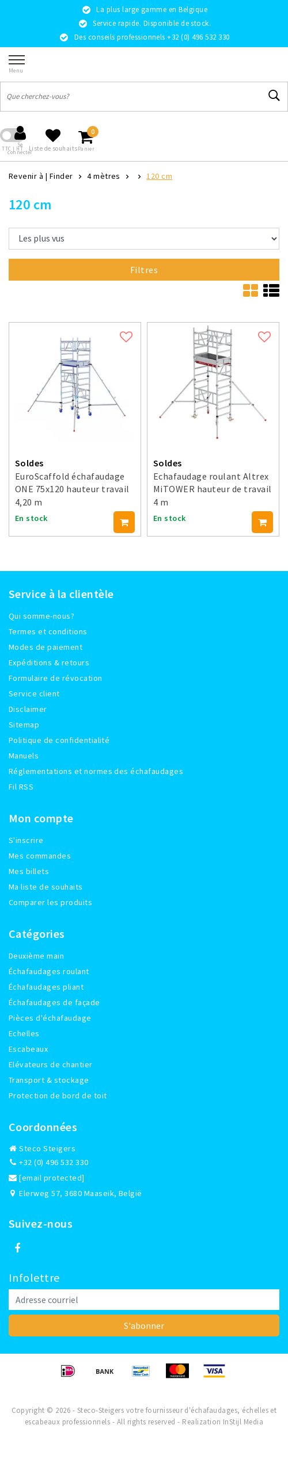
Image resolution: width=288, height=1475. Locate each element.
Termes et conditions (48, 631)
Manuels (24, 755)
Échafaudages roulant (49, 971)
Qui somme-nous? (41, 616)
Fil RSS (21, 786)
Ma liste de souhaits (46, 887)
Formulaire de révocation (56, 678)
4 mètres (103, 176)
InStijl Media (243, 1422)
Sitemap (24, 724)
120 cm (159, 176)
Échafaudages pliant (46, 987)
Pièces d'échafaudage (50, 1018)
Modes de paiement (45, 647)
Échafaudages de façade (54, 1002)
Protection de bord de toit (58, 1095)
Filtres (144, 269)
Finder (61, 176)
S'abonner (144, 1325)
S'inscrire (26, 840)
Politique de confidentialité (59, 740)
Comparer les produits (50, 902)
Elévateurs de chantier (51, 1064)
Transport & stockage (49, 1080)
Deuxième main (36, 956)
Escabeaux (28, 1049)
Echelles (24, 1033)
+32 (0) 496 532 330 (49, 1162)
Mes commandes (40, 855)
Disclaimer (28, 709)
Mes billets (29, 871)
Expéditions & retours (49, 662)
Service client (34, 693)
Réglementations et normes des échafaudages (96, 771)
